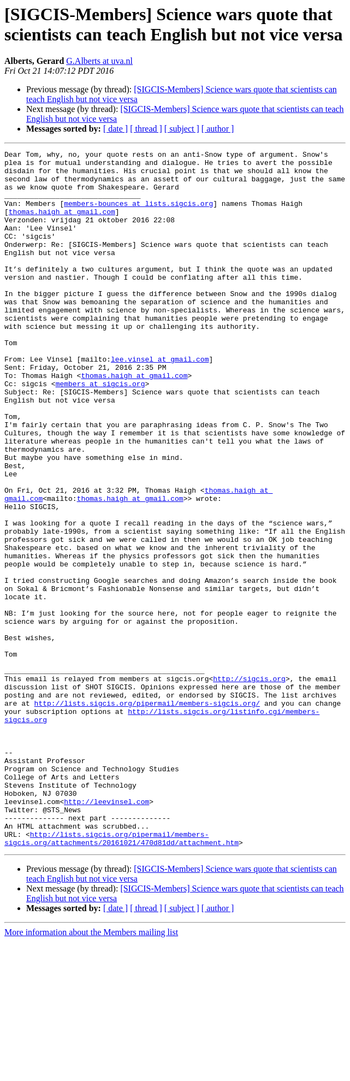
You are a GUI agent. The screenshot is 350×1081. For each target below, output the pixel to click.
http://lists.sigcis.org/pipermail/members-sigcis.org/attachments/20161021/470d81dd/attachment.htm (121, 977)
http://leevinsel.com (106, 932)
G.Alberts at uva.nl (99, 61)
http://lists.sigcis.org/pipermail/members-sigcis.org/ (147, 814)
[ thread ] (146, 128)
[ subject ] (181, 128)
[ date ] (115, 128)
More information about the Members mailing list (91, 1071)
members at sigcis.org (100, 431)
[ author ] (217, 128)
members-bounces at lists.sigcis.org (138, 215)
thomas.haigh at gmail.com (62, 224)
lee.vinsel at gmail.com (160, 401)
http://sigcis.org (249, 785)
